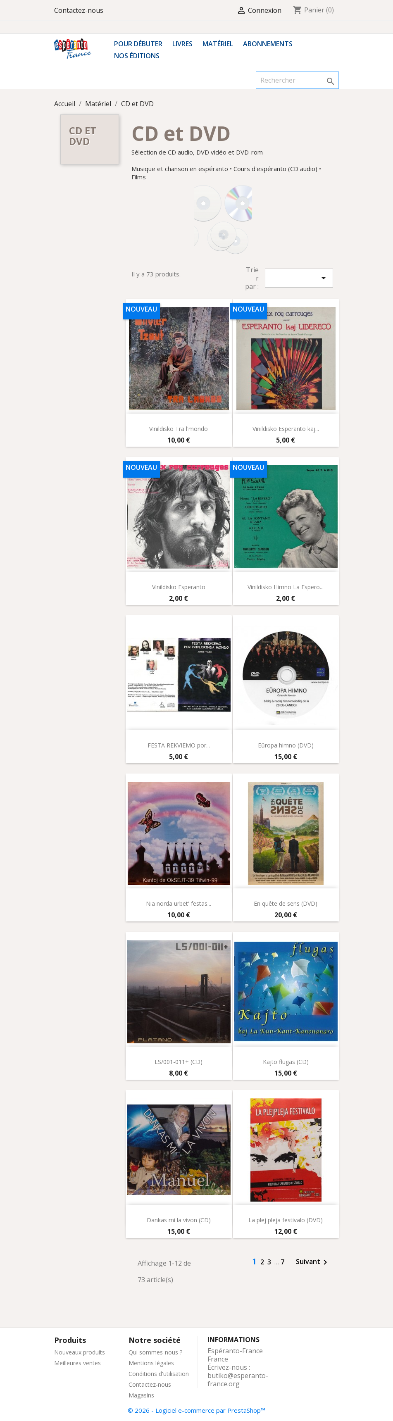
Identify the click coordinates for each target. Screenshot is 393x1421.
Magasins (141, 1395)
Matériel (217, 43)
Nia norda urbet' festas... (178, 903)
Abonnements (268, 43)
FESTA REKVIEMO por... (179, 745)
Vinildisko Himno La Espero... (286, 587)
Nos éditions (137, 55)
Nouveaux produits (79, 1352)
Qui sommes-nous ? (155, 1352)
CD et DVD (82, 136)
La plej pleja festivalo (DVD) (285, 1220)
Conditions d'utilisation (159, 1374)
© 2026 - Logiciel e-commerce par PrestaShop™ (196, 1410)
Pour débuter (138, 43)
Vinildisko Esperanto (178, 587)
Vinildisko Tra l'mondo (178, 429)
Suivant (313, 1262)
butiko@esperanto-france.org (237, 1379)
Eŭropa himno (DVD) (286, 745)
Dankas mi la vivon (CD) (179, 1220)
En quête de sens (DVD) (285, 903)
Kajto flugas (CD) (286, 1062)
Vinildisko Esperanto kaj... (285, 429)
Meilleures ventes (77, 1363)
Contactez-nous (78, 10)
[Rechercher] (297, 80)
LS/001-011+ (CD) (178, 1062)
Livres (182, 43)
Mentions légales (151, 1363)
